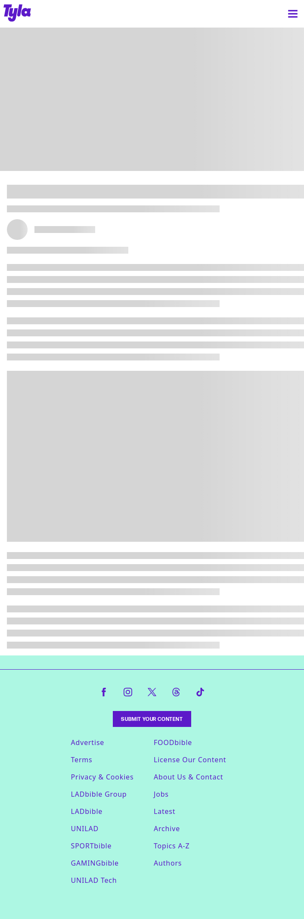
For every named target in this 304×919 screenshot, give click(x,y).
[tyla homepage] (17, 13)
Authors (168, 863)
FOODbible (173, 742)
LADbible (87, 811)
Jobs (161, 794)
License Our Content (190, 759)
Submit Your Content (152, 719)
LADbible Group (99, 794)
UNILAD (85, 828)
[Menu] (293, 14)
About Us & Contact (188, 777)
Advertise (88, 742)
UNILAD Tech (94, 880)
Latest (164, 811)
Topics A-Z (171, 846)
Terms (82, 759)
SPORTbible (91, 846)
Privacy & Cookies (102, 777)
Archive (167, 828)
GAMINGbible (95, 863)
